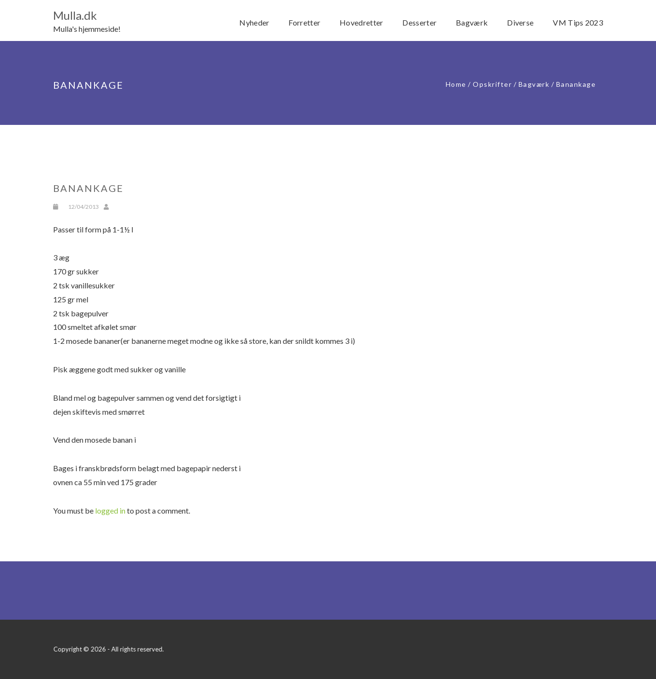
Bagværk (534, 84)
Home (456, 84)
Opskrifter (492, 84)
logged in (110, 510)
